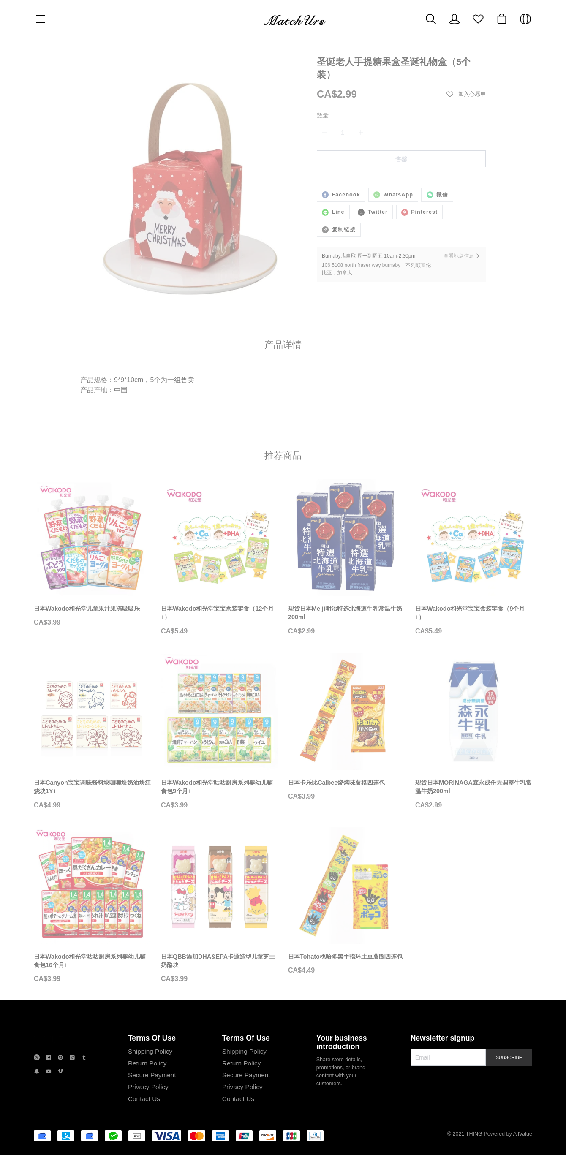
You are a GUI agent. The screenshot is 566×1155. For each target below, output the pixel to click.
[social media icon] (37, 1090)
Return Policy (146, 1095)
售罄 (401, 159)
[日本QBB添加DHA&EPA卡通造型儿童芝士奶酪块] (219, 962)
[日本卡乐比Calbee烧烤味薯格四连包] (346, 783)
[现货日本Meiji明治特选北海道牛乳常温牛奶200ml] (346, 614)
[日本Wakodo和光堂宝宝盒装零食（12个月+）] (219, 614)
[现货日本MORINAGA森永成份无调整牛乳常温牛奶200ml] (473, 788)
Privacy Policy (147, 1118)
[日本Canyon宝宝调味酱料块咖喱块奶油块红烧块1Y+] (92, 788)
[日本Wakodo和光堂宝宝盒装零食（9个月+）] (473, 614)
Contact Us (143, 1130)
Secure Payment (151, 1107)
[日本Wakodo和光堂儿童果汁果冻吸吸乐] (92, 610)
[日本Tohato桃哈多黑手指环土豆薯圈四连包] (346, 957)
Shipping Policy (149, 1083)
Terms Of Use (150, 1070)
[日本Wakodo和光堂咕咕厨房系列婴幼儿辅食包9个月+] (219, 788)
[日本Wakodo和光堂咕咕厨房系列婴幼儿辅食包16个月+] (92, 962)
